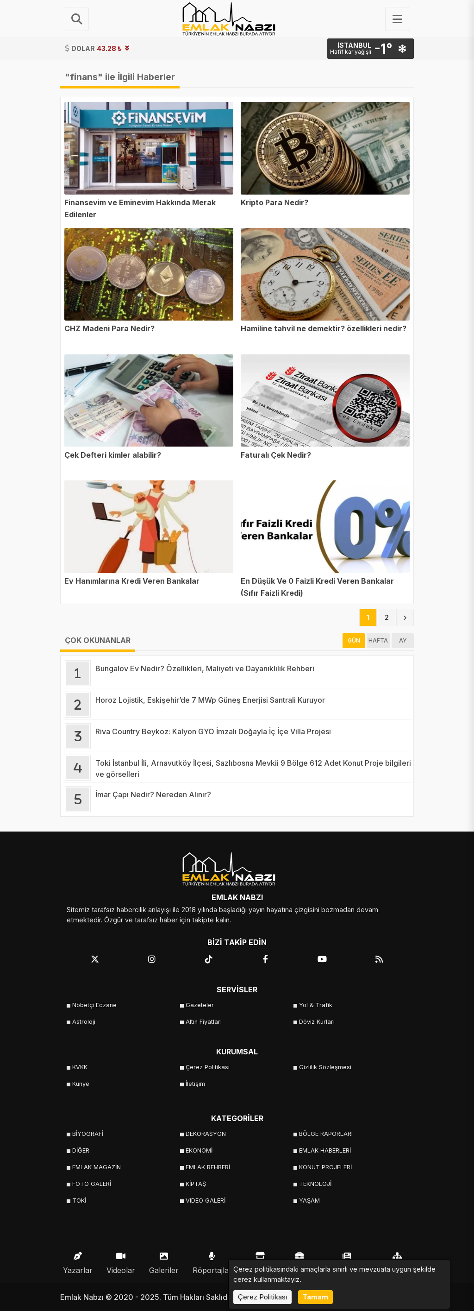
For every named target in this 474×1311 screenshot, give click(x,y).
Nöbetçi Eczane (94, 1005)
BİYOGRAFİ (87, 1133)
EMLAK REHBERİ (208, 1167)
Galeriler (164, 1261)
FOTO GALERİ (91, 1183)
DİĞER (80, 1150)
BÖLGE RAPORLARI (326, 1133)
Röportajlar (212, 1261)
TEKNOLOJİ (315, 1183)
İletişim (195, 1083)
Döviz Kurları (317, 1021)
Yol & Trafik (315, 1005)
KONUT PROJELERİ (325, 1167)
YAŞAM (309, 1200)
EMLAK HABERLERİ (325, 1150)
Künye (80, 1083)
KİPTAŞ (196, 1183)
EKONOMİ (199, 1150)
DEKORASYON (206, 1133)
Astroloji (83, 1021)
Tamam (315, 1297)
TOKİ (79, 1200)
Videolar (120, 1261)
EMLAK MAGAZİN (96, 1167)
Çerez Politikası (208, 1067)
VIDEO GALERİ (205, 1200)
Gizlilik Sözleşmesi (325, 1067)
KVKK (79, 1067)
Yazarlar (78, 1261)
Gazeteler (200, 1005)
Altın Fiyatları (204, 1021)
